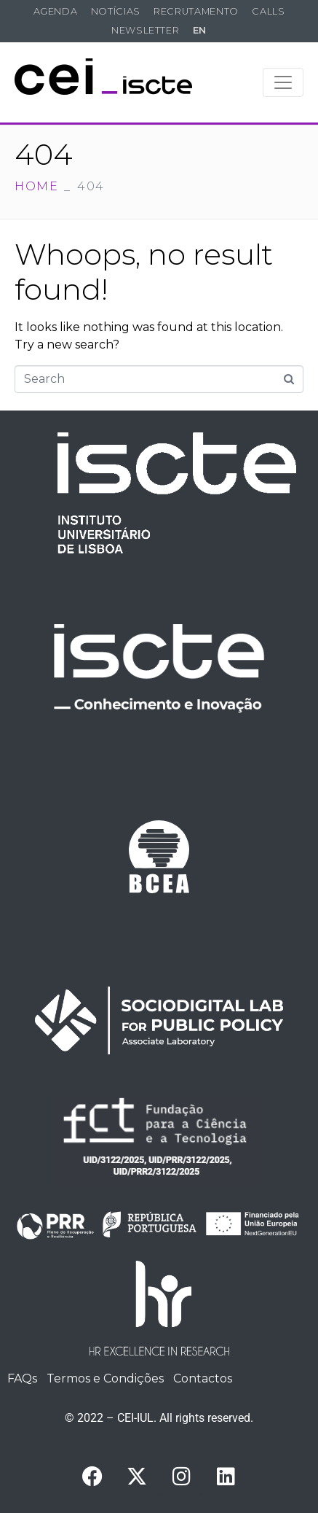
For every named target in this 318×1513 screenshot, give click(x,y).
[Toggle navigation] (283, 82)
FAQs (22, 1378)
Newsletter (145, 30)
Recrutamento (196, 11)
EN (200, 30)
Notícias (115, 11)
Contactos (202, 1378)
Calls (268, 11)
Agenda (55, 11)
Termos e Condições (105, 1378)
